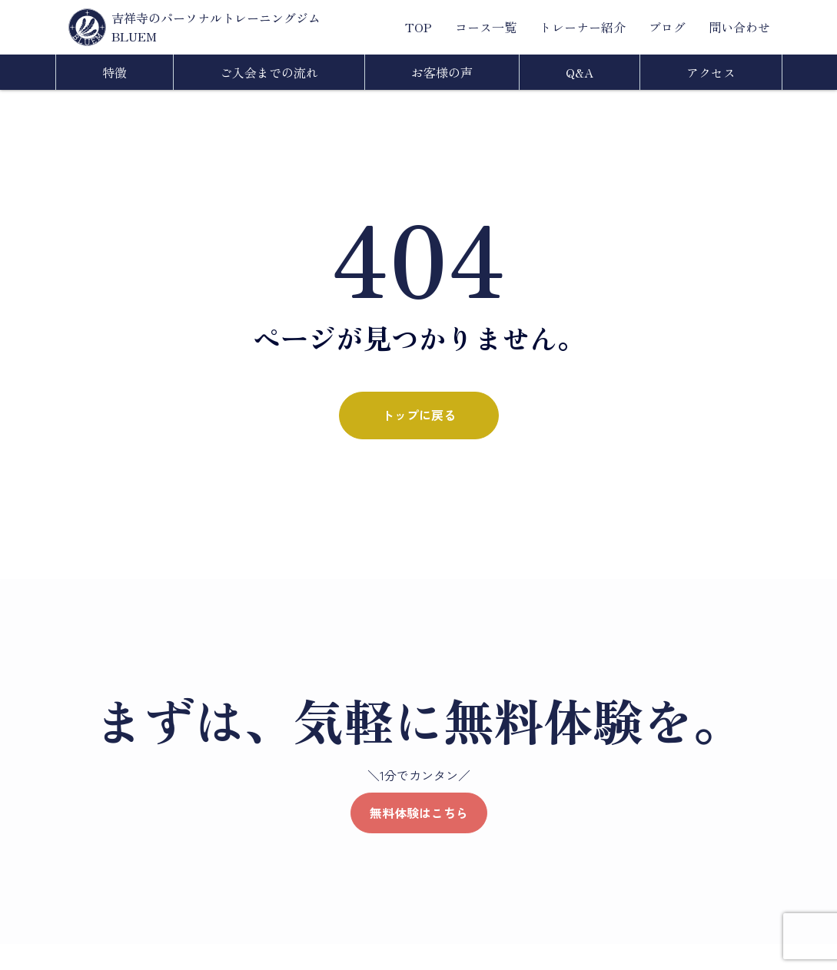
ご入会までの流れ (269, 72)
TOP (418, 27)
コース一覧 (485, 27)
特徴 (114, 72)
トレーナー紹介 (583, 27)
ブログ (667, 27)
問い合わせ (739, 27)
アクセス (711, 72)
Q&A (579, 72)
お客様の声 (442, 72)
